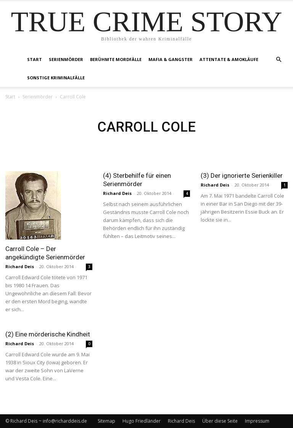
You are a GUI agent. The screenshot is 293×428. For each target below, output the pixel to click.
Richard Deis (19, 266)
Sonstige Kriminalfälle (56, 77)
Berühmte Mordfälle (116, 59)
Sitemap (106, 421)
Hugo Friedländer (141, 421)
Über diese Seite (220, 421)
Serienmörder (66, 59)
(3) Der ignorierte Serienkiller (242, 175)
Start (34, 59)
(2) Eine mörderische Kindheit (47, 334)
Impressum (257, 421)
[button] (278, 59)
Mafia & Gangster (170, 59)
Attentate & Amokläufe (229, 59)
